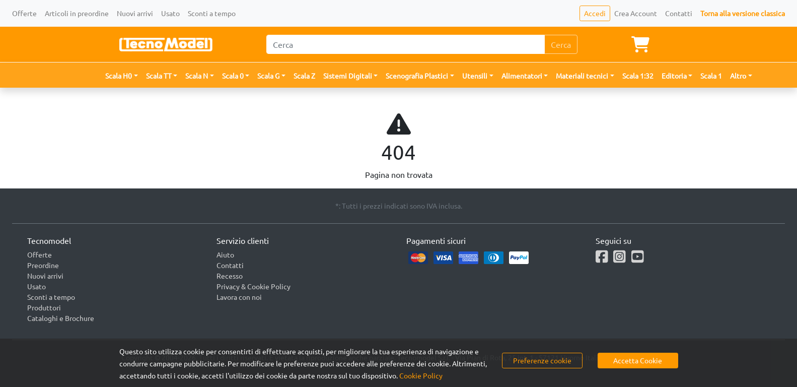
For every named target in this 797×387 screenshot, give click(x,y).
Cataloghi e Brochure (60, 317)
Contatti (678, 13)
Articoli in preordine (77, 13)
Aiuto (225, 254)
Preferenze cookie (542, 360)
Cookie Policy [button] (421, 375)
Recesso (229, 275)
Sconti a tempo (212, 13)
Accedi (595, 13)
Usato (170, 13)
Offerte (24, 13)
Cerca (561, 44)
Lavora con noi (239, 296)
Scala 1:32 (638, 75)
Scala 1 (711, 75)
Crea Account (635, 13)
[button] (121, 76)
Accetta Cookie (637, 360)
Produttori (44, 307)
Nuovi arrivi (135, 13)
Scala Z (304, 75)
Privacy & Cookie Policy (253, 286)
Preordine (43, 265)
